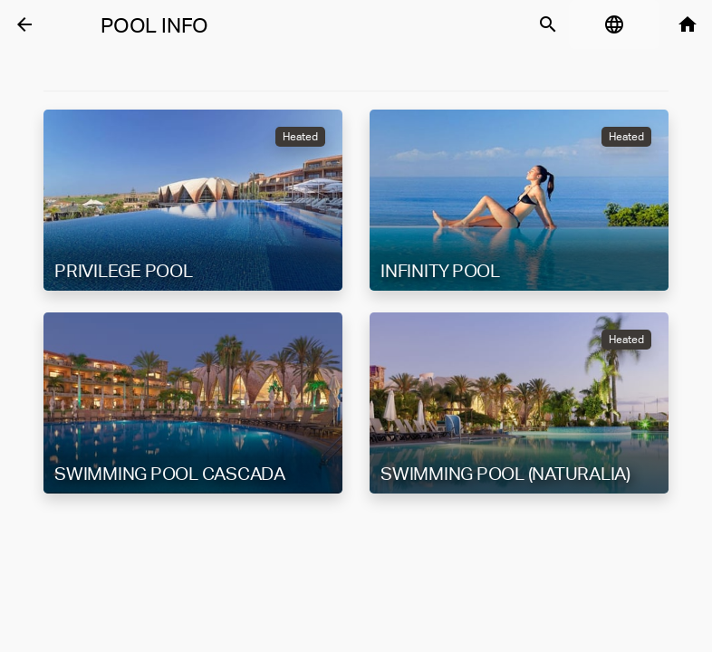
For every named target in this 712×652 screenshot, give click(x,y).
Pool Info (154, 25)
